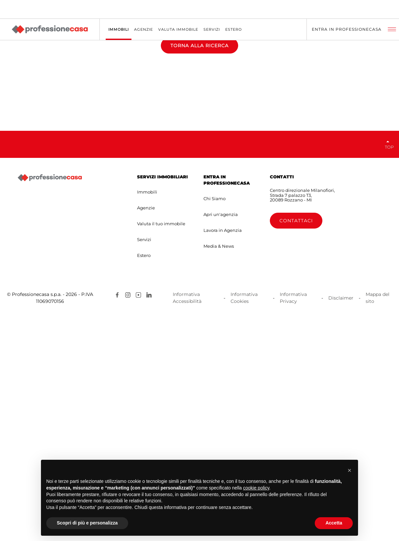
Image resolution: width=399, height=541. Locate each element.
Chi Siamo (214, 425)
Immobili (147, 419)
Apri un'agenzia (220, 441)
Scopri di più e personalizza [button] (87, 522)
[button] (349, 470)
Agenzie (146, 435)
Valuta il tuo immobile (161, 450)
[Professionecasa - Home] (50, 29)
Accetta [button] (333, 522)
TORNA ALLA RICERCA (199, 159)
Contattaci (296, 448)
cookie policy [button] (256, 487)
